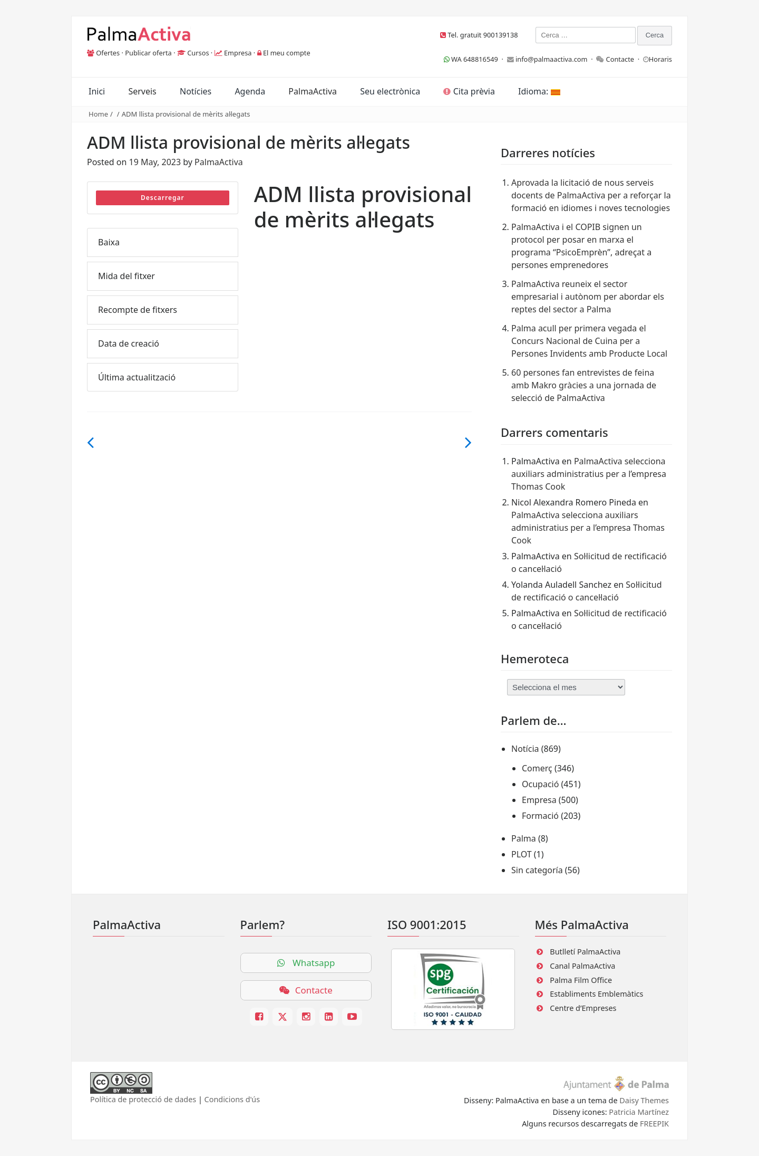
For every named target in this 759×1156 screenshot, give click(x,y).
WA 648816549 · (475, 59)
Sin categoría (537, 870)
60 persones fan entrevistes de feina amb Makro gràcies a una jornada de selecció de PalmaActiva (583, 385)
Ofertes (108, 53)
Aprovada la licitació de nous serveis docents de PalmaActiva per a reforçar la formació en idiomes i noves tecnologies (591, 195)
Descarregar (162, 197)
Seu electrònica (390, 91)
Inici (97, 91)
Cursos (198, 53)
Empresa (238, 53)
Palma (523, 838)
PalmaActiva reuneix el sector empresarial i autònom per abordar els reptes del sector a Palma (587, 296)
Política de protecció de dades (143, 1099)
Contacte (620, 59)
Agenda (250, 91)
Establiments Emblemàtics (596, 994)
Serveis (142, 91)
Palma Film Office (581, 980)
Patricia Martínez (639, 1112)
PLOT (521, 854)
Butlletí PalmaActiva (585, 952)
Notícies (195, 91)
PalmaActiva (312, 91)
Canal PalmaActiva (582, 966)
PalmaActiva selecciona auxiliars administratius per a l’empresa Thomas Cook (588, 473)
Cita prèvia (468, 91)
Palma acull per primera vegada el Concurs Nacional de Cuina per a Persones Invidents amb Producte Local (589, 340)
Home (98, 114)
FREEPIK (654, 1124)
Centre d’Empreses (583, 1008)
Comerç (537, 768)
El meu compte (286, 53)
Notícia (525, 748)
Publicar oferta (148, 53)
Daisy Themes (644, 1100)
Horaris (660, 59)
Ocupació (540, 784)
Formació (540, 815)
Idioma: (539, 91)
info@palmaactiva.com (551, 59)
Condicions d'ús (232, 1099)
